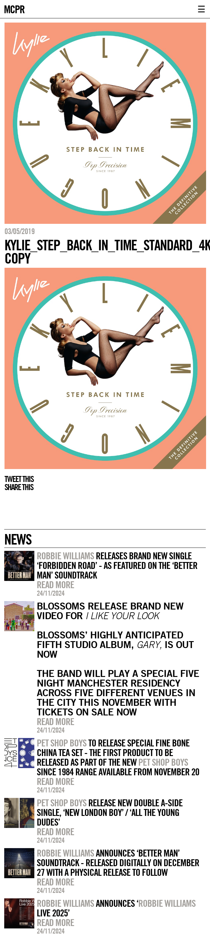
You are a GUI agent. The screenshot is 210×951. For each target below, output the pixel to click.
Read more (55, 585)
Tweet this (19, 479)
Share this (19, 487)
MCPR (14, 8)
